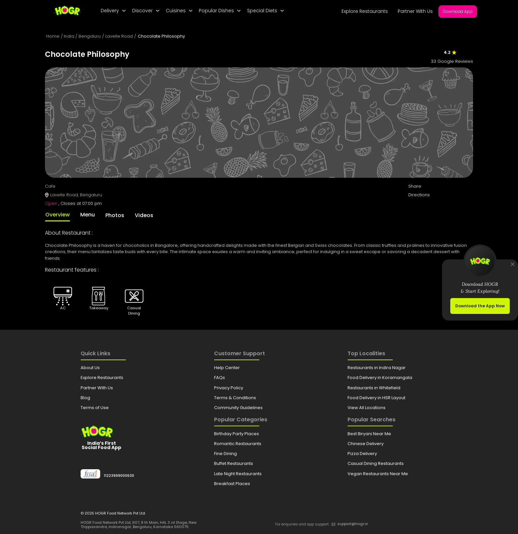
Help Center (227, 367)
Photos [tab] (114, 215)
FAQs (219, 377)
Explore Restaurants (365, 11)
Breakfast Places (232, 483)
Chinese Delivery (366, 443)
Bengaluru (90, 36)
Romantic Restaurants (237, 443)
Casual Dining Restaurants (376, 463)
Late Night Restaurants (238, 474)
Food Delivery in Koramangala (380, 377)
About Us (90, 367)
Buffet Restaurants (233, 463)
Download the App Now (480, 306)
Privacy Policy (228, 388)
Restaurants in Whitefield (374, 388)
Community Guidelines (238, 407)
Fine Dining (225, 453)
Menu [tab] (87, 214)
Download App (458, 11)
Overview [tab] (57, 214)
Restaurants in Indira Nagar (377, 367)
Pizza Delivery (362, 453)
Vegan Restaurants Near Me (378, 474)
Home (52, 36)
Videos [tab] (144, 215)
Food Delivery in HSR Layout (376, 398)
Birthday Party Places (236, 434)
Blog (85, 398)
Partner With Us (415, 11)
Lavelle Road (119, 36)
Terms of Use (95, 407)
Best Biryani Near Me (369, 434)
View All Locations (367, 407)
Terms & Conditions (235, 398)
